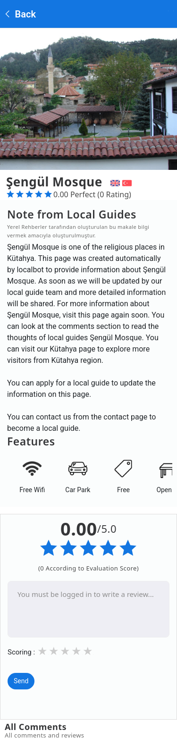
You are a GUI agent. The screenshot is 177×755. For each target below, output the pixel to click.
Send (21, 681)
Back (19, 14)
